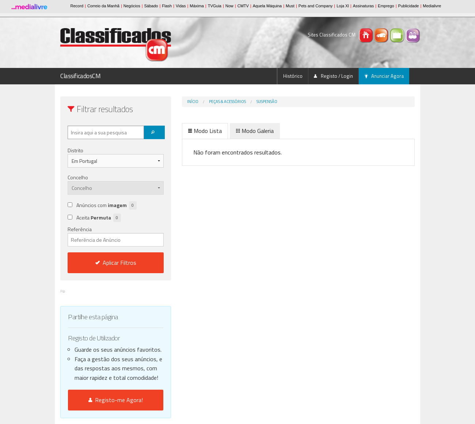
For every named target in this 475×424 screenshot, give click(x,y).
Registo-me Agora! (115, 400)
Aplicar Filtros (115, 262)
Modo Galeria (255, 130)
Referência (116, 236)
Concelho (78, 177)
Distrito (75, 150)
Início (192, 101)
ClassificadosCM (80, 76)
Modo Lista (205, 130)
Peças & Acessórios (227, 101)
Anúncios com (106, 205)
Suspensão (266, 101)
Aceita (98, 218)
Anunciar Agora (384, 76)
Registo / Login (333, 76)
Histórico (293, 76)
